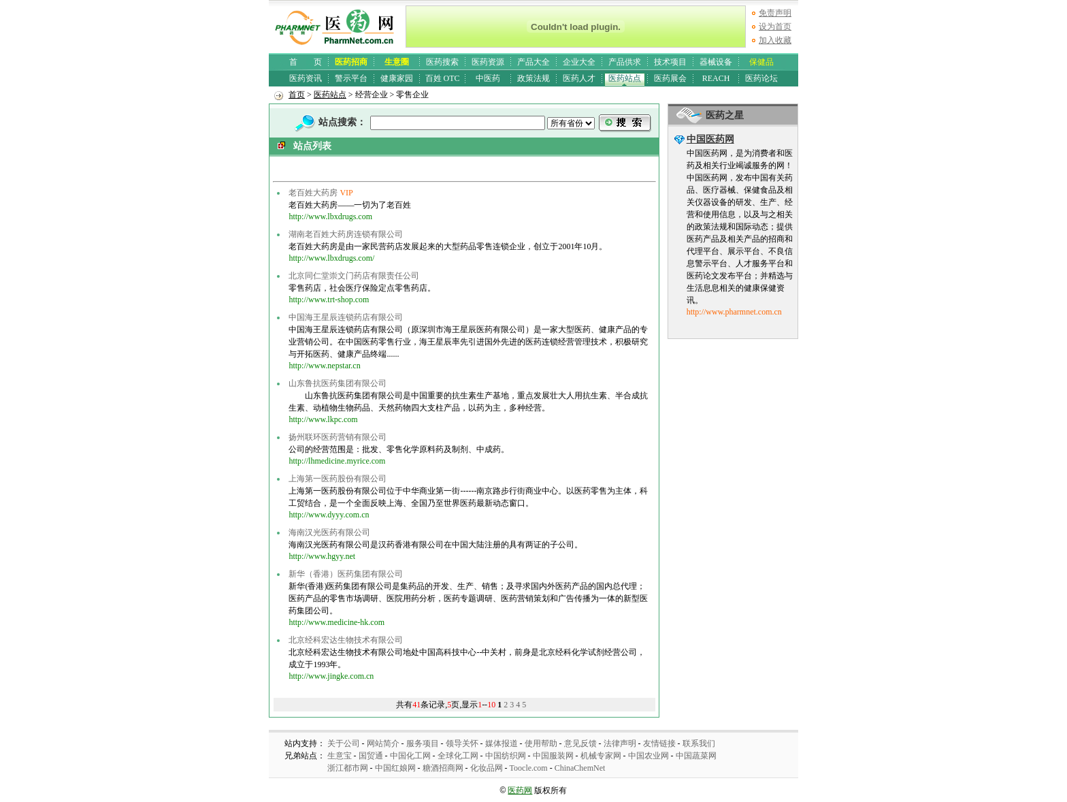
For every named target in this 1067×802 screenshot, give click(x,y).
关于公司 (343, 743)
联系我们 (699, 743)
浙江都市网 (347, 768)
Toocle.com (529, 768)
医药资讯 (305, 78)
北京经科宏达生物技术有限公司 (346, 640)
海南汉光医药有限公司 (329, 532)
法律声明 (620, 743)
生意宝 (339, 755)
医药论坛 (761, 78)
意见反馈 (580, 743)
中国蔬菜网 (696, 755)
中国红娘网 (395, 768)
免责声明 (775, 13)
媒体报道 (501, 743)
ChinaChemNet (580, 768)
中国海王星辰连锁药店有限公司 (346, 317)
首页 (297, 94)
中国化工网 (410, 755)
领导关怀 (462, 743)
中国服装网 (553, 755)
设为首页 (775, 26)
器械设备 (716, 62)
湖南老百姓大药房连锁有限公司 (346, 234)
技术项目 (670, 62)
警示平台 (351, 78)
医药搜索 (442, 62)
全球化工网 (458, 755)
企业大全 (579, 62)
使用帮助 (541, 743)
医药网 (520, 790)
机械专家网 (600, 755)
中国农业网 (648, 755)
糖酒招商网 (443, 768)
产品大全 (533, 62)
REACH (716, 78)
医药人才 (579, 78)
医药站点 (624, 78)
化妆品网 (486, 768)
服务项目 (422, 743)
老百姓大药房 (313, 192)
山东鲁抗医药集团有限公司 (338, 383)
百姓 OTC (442, 78)
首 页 (305, 62)
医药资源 (488, 62)
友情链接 (659, 743)
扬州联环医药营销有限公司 (338, 437)
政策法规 (533, 78)
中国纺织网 (505, 755)
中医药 (488, 78)
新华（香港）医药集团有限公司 (346, 574)
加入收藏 (775, 40)
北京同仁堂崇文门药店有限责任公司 (354, 275)
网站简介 (383, 743)
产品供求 (624, 62)
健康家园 (396, 78)
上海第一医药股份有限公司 (338, 478)
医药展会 (670, 78)
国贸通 (371, 755)
